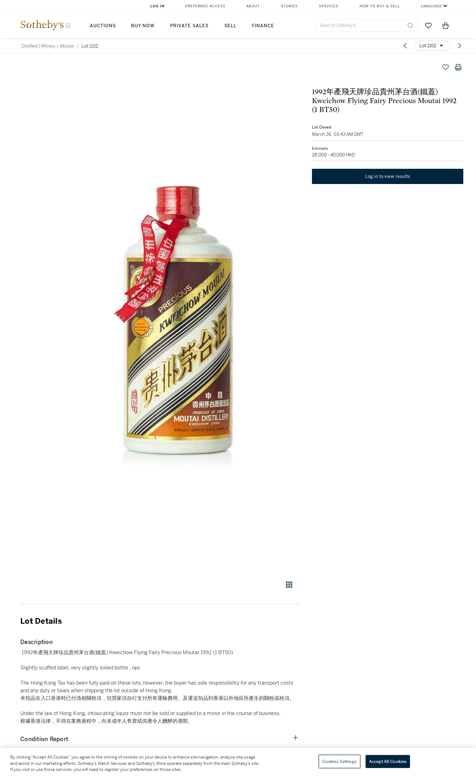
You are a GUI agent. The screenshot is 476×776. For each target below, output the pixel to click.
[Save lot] (445, 67)
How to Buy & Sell (380, 6)
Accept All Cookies (388, 761)
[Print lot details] (458, 67)
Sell (230, 26)
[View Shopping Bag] (445, 25)
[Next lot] (459, 46)
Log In (157, 6)
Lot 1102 (90, 46)
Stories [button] (289, 6)
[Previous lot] (405, 46)
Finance (263, 26)
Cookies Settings (339, 761)
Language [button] (431, 6)
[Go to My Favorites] (428, 25)
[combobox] (366, 25)
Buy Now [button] (143, 26)
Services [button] (328, 6)
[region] (238, 762)
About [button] (253, 6)
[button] (184, 317)
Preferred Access (205, 6)
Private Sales (189, 26)
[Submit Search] (410, 25)
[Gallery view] (289, 584)
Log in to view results (387, 176)
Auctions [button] (103, 26)
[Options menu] (432, 46)
